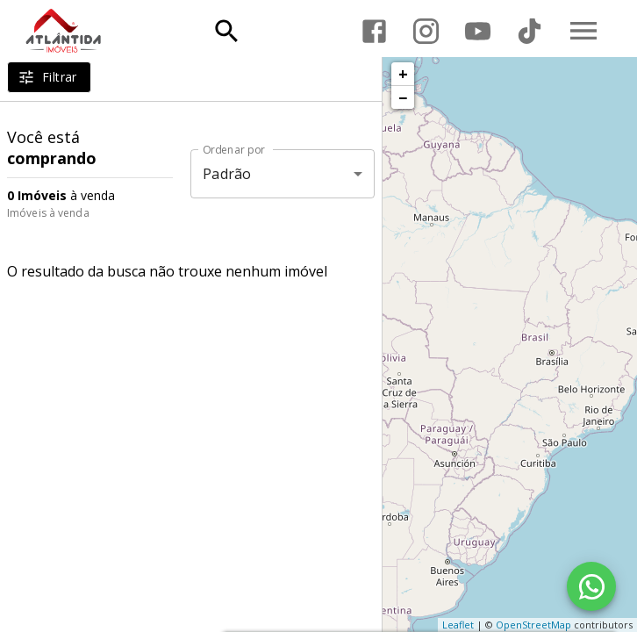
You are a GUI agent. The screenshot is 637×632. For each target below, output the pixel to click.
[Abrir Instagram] (426, 31)
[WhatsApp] (591, 586)
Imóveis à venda (48, 212)
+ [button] (403, 73)
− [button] (402, 97)
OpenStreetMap (533, 624)
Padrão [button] (227, 173)
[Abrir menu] (583, 31)
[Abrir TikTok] (529, 31)
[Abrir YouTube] (477, 31)
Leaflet (458, 624)
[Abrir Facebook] (374, 31)
